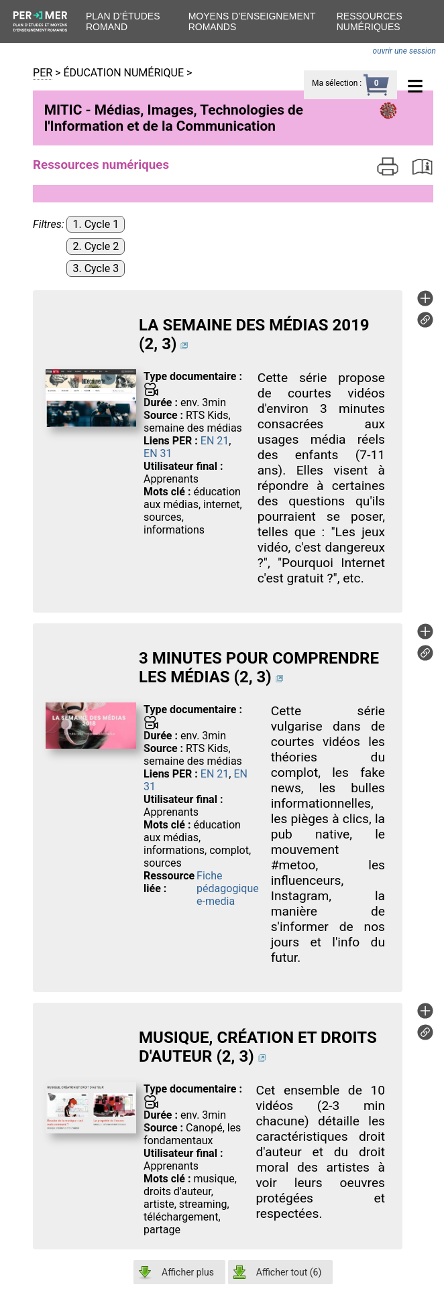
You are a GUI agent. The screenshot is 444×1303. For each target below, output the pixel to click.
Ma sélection (334, 83)
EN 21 (215, 440)
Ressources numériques (369, 21)
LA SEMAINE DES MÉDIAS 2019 (254, 325)
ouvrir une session (404, 51)
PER (42, 72)
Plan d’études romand (123, 21)
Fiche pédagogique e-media (228, 888)
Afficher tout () (289, 1272)
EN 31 (158, 453)
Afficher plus (188, 1272)
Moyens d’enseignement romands (252, 21)
